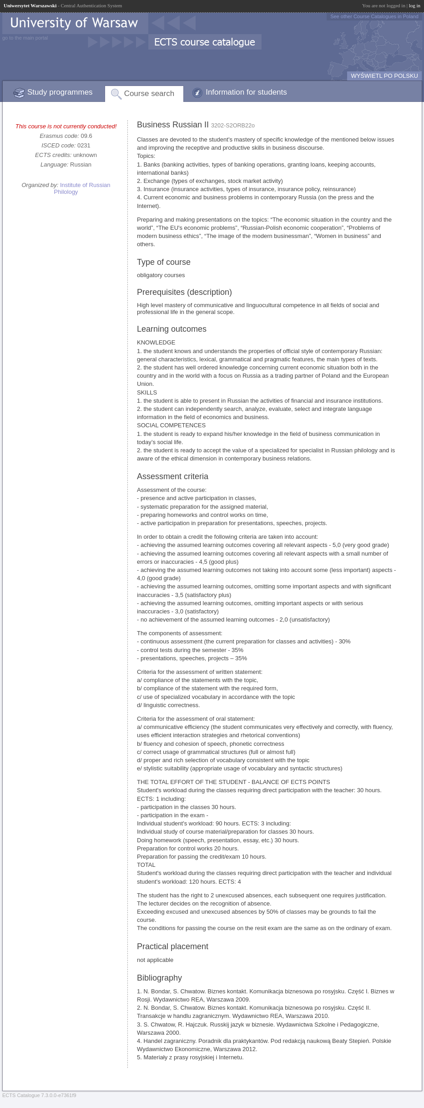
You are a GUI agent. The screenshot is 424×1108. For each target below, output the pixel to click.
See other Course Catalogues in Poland (374, 16)
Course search (149, 93)
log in (414, 5)
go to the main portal (25, 37)
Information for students (246, 92)
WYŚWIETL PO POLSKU (384, 75)
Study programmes (60, 92)
